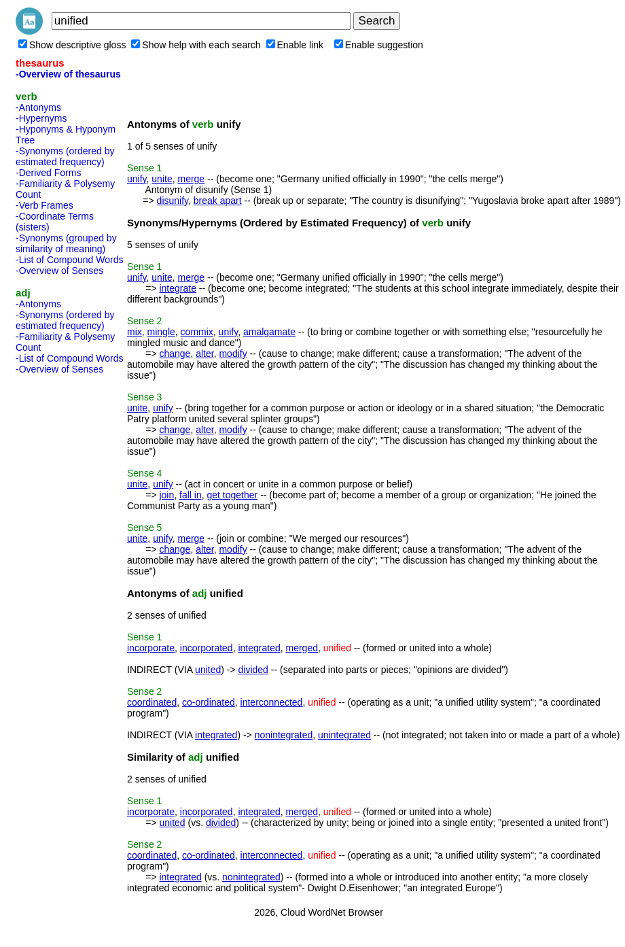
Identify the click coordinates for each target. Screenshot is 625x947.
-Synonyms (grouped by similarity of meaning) (66, 243)
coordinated (152, 702)
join (166, 494)
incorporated (206, 647)
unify (137, 178)
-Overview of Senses (59, 270)
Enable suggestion (378, 44)
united (208, 669)
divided (253, 669)
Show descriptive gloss (72, 44)
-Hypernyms (41, 118)
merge (190, 178)
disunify (172, 200)
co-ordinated (208, 702)
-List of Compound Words (69, 259)
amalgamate (269, 331)
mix (134, 331)
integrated (259, 647)
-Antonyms (38, 107)
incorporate (151, 647)
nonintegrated (284, 734)
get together (232, 494)
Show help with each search (195, 44)
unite (161, 178)
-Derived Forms (48, 172)
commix (197, 331)
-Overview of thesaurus (68, 74)
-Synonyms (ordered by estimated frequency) (65, 156)
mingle (161, 331)
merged (302, 647)
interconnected (271, 702)
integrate (177, 288)
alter (204, 353)
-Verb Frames (44, 205)
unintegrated (344, 734)
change (174, 353)
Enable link (295, 44)
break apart (218, 200)
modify (233, 353)
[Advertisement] (70, 583)
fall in (190, 494)
